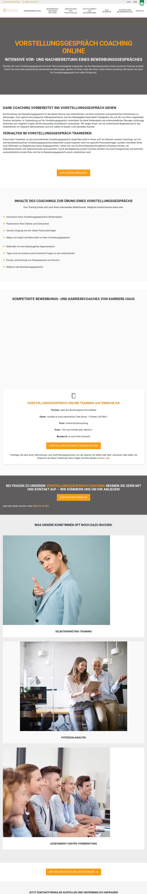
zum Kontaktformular (73, 497)
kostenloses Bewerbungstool (125, 11)
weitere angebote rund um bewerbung (73, 872)
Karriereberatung (32, 11)
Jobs (129, 2)
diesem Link (104, 458)
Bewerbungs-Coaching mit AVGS (52, 11)
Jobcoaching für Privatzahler (70, 11)
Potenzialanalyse (73, 737)
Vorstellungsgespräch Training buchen (73, 446)
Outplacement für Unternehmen (90, 11)
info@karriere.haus (12, 2)
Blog (135, 2)
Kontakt (140, 11)
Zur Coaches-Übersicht (73, 173)
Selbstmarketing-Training (73, 631)
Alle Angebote (106, 11)
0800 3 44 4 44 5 (31, 2)
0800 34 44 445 (41, 506)
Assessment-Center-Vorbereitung (73, 843)
